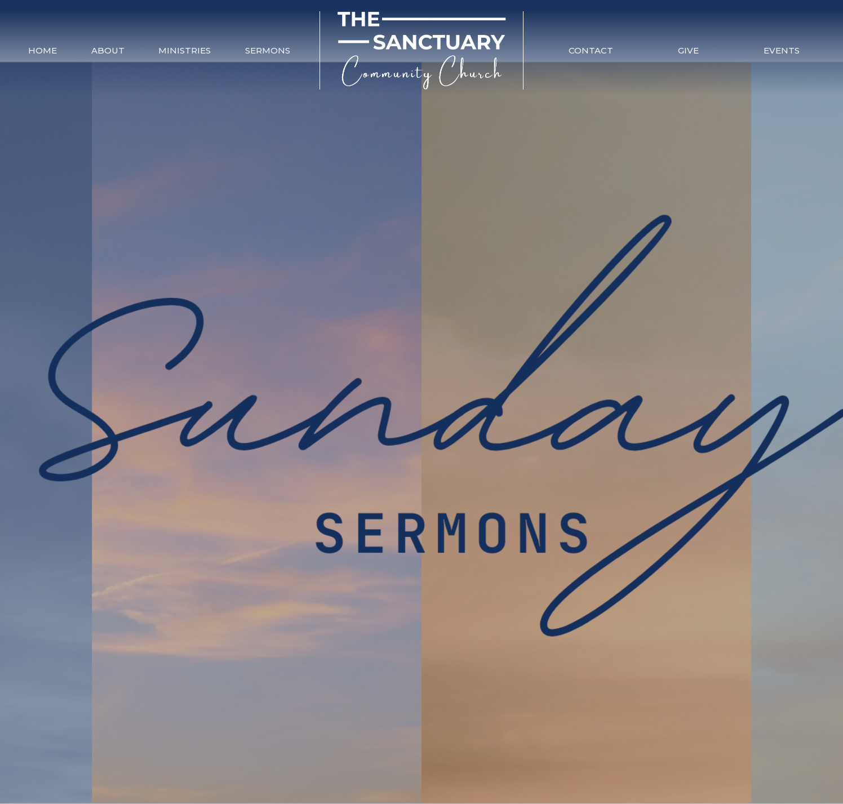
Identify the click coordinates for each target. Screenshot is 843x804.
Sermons (267, 50)
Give (688, 50)
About (108, 50)
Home (42, 50)
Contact (591, 50)
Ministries (184, 50)
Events (782, 50)
